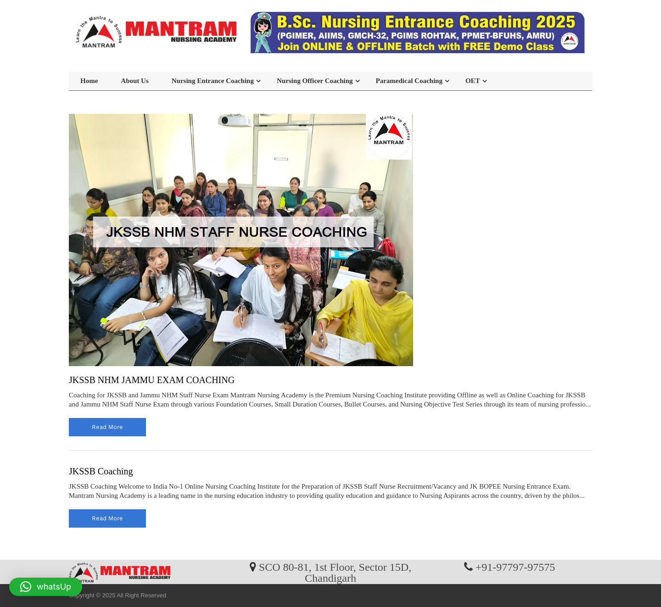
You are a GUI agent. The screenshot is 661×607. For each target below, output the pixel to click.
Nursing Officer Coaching (315, 80)
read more (107, 426)
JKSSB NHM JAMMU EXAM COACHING (152, 380)
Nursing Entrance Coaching (213, 80)
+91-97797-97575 (515, 566)
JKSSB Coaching (101, 471)
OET (472, 80)
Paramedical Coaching (409, 80)
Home (89, 80)
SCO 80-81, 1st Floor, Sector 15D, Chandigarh (335, 572)
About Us (134, 80)
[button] (45, 587)
